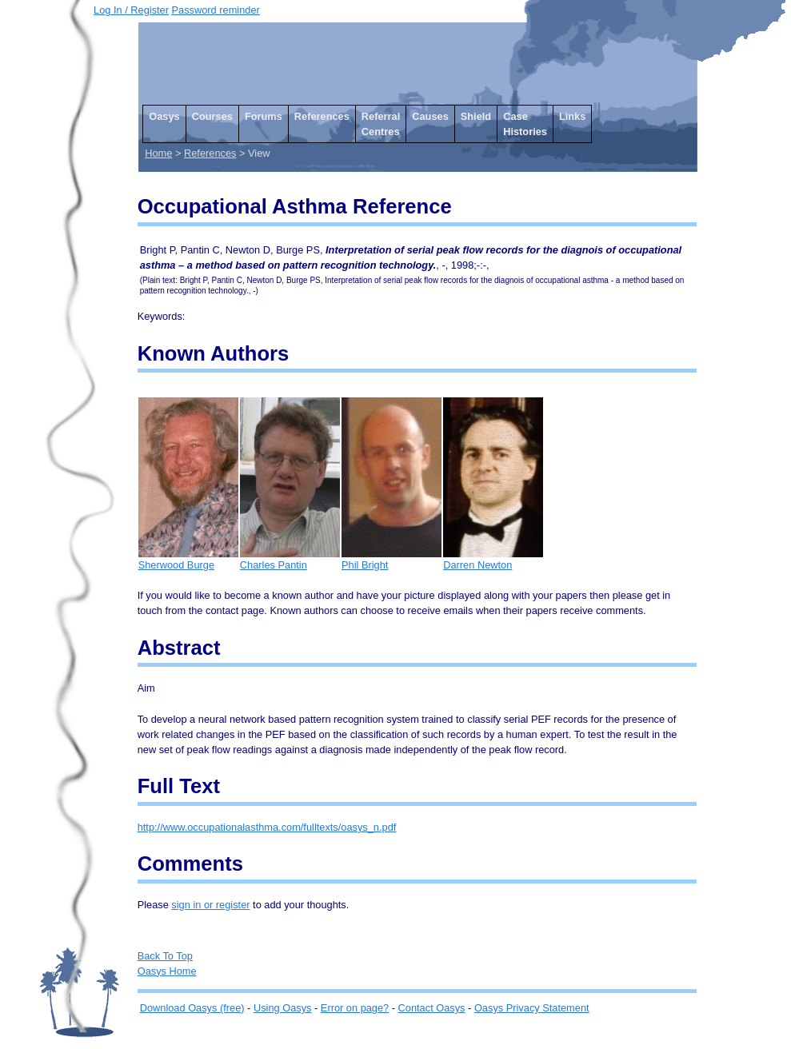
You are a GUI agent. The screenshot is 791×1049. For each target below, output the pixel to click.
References (322, 116)
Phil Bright (391, 559)
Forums (263, 116)
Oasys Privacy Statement (531, 1008)
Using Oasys (283, 1008)
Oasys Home (167, 971)
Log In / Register (131, 10)
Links (572, 116)
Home (158, 153)
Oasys (164, 116)
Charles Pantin (290, 559)
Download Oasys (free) (192, 1008)
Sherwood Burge (188, 559)
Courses (212, 116)
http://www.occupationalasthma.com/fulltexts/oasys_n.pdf (267, 827)
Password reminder (216, 10)
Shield (476, 116)
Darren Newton (493, 559)
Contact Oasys (431, 1008)
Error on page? (355, 1008)
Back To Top (165, 956)
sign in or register (210, 905)
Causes (430, 116)
